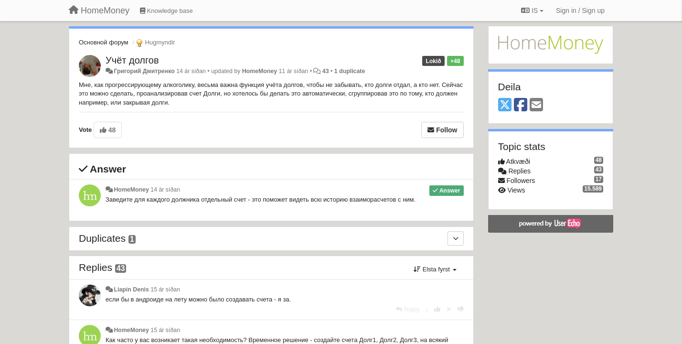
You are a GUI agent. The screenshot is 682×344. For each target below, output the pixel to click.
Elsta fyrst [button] (435, 269)
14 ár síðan (165, 189)
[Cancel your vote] (449, 309)
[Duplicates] (456, 238)
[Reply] (408, 309)
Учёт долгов (132, 60)
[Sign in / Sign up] (580, 10)
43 (325, 71)
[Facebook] (520, 105)
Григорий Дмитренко (144, 71)
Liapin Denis (131, 289)
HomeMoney (259, 71)
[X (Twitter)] (505, 105)
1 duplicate (349, 71)
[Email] (536, 105)
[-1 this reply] (461, 309)
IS (532, 10)
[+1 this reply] (437, 309)
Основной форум (103, 42)
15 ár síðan (165, 289)
